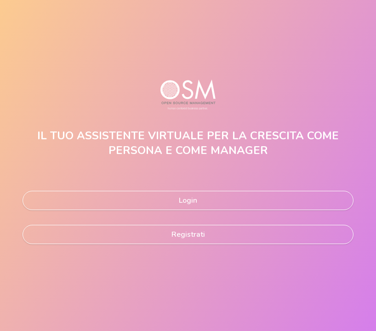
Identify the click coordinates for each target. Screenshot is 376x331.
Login (188, 200)
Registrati (188, 234)
